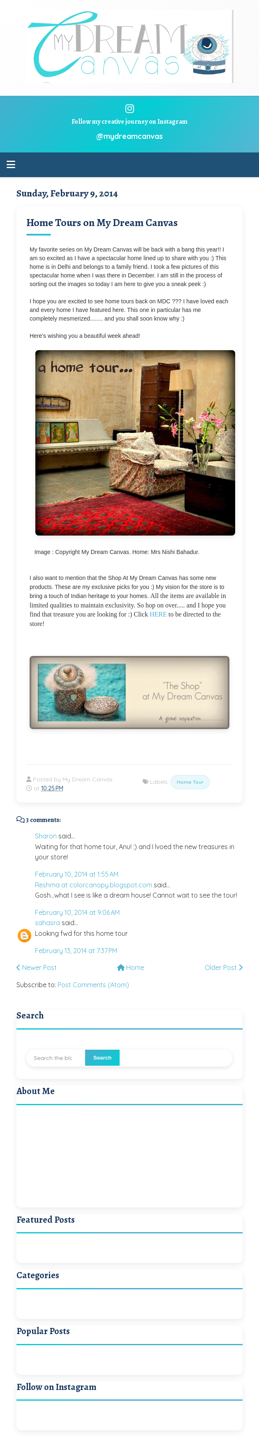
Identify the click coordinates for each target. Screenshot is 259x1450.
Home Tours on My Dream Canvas (102, 222)
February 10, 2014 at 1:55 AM (76, 874)
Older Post (224, 967)
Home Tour (190, 782)
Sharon (46, 836)
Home (130, 967)
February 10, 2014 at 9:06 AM (77, 912)
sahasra (47, 923)
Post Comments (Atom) (93, 985)
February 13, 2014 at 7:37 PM (76, 951)
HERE (158, 614)
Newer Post (36, 967)
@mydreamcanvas (129, 136)
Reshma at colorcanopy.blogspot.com (93, 885)
